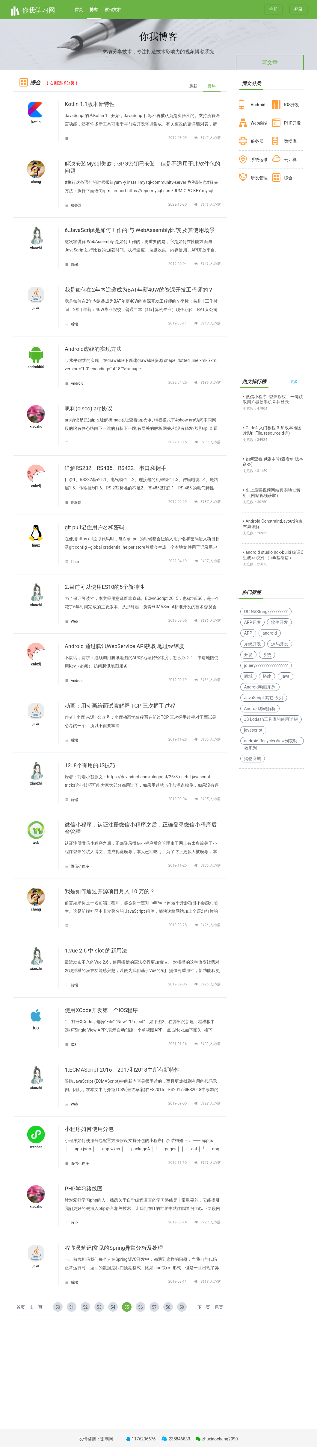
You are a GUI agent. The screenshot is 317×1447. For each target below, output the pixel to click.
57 (154, 1307)
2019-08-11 (178, 323)
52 (85, 1307)
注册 (273, 9)
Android (77, 383)
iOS (36, 1028)
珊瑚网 (106, 1439)
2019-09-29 (178, 502)
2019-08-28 (178, 925)
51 (71, 1307)
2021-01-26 (178, 1044)
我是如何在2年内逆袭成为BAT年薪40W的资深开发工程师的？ (139, 289)
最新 (193, 86)
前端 (74, 265)
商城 (248, 676)
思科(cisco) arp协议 (88, 408)
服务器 (76, 205)
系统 (267, 654)
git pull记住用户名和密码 (94, 527)
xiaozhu (36, 426)
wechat (36, 1147)
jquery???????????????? (266, 665)
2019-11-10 (178, 1163)
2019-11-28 (178, 739)
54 (113, 1307)
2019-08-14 (178, 1222)
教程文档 (113, 9)
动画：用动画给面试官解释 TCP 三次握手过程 (120, 706)
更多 (294, 382)
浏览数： (255, 409)
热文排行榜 (254, 381)
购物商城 (252, 758)
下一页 (203, 1307)
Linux (75, 562)
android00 (36, 367)
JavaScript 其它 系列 (263, 697)
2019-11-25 (178, 865)
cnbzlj (36, 486)
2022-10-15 (178, 442)
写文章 (270, 62)
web (36, 843)
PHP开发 (292, 123)
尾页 (219, 1307)
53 (99, 1307)
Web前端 (259, 123)
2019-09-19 (178, 680)
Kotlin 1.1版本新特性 (90, 104)
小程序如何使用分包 (89, 1129)
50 (57, 1307)
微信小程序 (80, 866)
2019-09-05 (178, 620)
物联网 (76, 502)
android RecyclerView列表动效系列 (271, 741)
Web (74, 621)
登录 (298, 9)
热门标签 (251, 592)
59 (181, 1307)
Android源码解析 (260, 708)
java (36, 308)
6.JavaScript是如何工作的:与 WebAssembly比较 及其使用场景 (140, 230)
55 (126, 1307)
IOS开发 (291, 104)
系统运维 (259, 159)
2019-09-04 (178, 264)
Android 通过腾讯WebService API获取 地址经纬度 (124, 646)
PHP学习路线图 (83, 1188)
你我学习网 (32, 10)
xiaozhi (36, 248)
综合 (288, 177)
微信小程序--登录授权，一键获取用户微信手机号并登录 (273, 399)
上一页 (36, 1307)
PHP (74, 1223)
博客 (94, 9)
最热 (211, 86)
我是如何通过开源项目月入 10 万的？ (110, 891)
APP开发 (252, 622)
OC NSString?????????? (266, 611)
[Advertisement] (120, 1362)
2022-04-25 (178, 382)
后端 (74, 324)
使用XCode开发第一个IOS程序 (101, 1010)
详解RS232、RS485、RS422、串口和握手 (115, 468)
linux (36, 545)
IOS (73, 1045)
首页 (79, 9)
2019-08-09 (178, 138)
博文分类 (251, 83)
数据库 (290, 141)
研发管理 (259, 177)
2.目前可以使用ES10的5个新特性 (104, 587)
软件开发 (279, 622)
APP (248, 633)
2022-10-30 (178, 204)
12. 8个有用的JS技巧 (90, 765)
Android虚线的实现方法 (93, 349)
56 (140, 1307)
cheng (36, 182)
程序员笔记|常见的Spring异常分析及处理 (114, 1248)
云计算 (290, 159)
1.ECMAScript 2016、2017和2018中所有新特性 (122, 1070)
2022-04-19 (178, 561)
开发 (248, 654)
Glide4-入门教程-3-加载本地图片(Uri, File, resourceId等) (272, 430)
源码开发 (279, 643)
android (269, 633)
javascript (253, 730)
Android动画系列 (260, 687)
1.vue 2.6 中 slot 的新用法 (96, 950)
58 (168, 1307)
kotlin (36, 122)
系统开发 (252, 643)
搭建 (267, 676)
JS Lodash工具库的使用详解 (271, 719)
